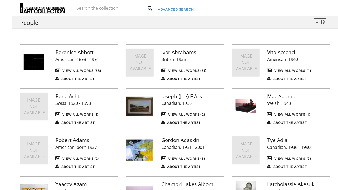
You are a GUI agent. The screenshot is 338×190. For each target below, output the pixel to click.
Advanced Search (201, 9)
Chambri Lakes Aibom (187, 184)
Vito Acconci (281, 52)
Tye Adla (277, 140)
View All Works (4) (289, 70)
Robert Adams (72, 140)
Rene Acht (67, 96)
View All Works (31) (183, 70)
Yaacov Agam (71, 184)
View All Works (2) (183, 114)
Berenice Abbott (74, 52)
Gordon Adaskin (180, 140)
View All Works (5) (183, 158)
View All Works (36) (78, 70)
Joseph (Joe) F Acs (181, 96)
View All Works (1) (76, 114)
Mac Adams (281, 96)
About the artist (75, 78)
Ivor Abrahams (178, 52)
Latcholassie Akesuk (290, 184)
